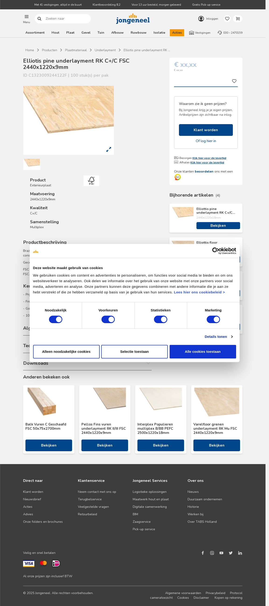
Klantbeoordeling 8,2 (106, 5)
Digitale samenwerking (150, 507)
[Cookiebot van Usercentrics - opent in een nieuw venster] (215, 250)
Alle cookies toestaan (202, 352)
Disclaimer (201, 597)
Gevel (86, 32)
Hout (55, 32)
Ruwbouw (139, 32)
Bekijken (218, 225)
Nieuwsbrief (32, 499)
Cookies (183, 597)
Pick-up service (144, 529)
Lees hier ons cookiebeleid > (199, 292)
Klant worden (206, 130)
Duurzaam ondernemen (205, 499)
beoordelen (204, 171)
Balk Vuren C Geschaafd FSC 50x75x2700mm (45, 426)
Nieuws (193, 492)
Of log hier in (206, 141)
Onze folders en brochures (43, 521)
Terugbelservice (90, 499)
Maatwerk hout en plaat (151, 499)
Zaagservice (142, 521)
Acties (177, 32)
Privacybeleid (215, 593)
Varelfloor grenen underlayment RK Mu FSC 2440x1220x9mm (215, 428)
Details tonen (216, 337)
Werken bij (195, 514)
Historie (193, 507)
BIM (135, 514)
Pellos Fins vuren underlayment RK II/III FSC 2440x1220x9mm (103, 428)
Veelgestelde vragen (93, 507)
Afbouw (117, 32)
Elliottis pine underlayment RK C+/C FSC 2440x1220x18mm (214, 211)
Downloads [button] (35, 363)
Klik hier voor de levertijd (209, 158)
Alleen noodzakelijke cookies (66, 352)
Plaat (70, 32)
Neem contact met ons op (97, 492)
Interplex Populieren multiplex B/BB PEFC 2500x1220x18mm (155, 428)
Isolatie (159, 32)
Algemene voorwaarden (183, 593)
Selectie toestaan (134, 352)
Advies (28, 514)
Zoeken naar (39, 19)
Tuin (101, 32)
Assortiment (35, 32)
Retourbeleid (87, 514)
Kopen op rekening (228, 597)
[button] (26, 18)
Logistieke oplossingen (150, 492)
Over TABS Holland (202, 521)
